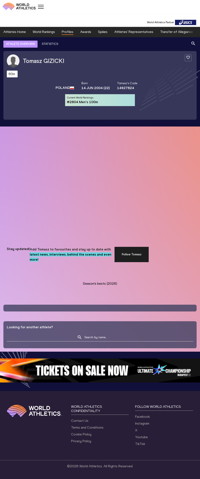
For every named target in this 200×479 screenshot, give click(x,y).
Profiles (67, 32)
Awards (85, 32)
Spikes (103, 32)
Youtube (141, 437)
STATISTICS (50, 44)
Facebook (142, 417)
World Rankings (44, 32)
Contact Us (79, 421)
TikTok (140, 444)
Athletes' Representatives (133, 32)
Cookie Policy (81, 434)
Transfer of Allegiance (176, 32)
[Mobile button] (40, 7)
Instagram (142, 423)
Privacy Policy (81, 441)
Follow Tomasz (131, 254)
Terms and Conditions (87, 427)
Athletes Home (14, 32)
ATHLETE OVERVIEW (20, 44)
